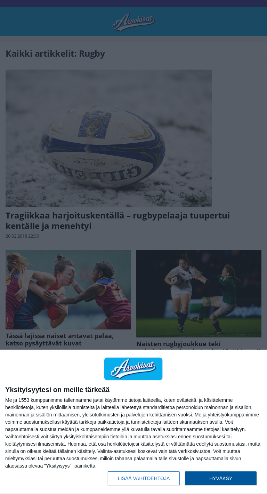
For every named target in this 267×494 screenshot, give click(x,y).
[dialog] (133, 422)
